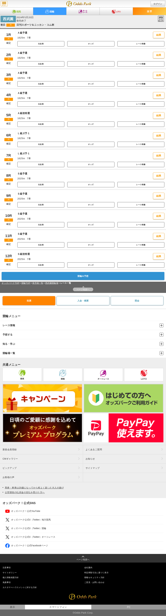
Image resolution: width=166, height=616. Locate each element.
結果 (158, 35)
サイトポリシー (10, 572)
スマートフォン (58, 607)
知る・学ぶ (83, 344)
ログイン (158, 4)
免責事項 (7, 582)
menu (4, 3)
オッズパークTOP (10, 283)
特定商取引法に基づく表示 (96, 572)
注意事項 (7, 567)
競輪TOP (25, 283)
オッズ (91, 44)
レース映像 (140, 44)
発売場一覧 (37, 283)
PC (128, 607)
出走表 (41, 44)
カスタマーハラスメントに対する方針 (20, 587)
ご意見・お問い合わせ (94, 582)
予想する (83, 335)
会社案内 (88, 567)
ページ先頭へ (83, 289)
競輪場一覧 (83, 353)
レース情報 (83, 325)
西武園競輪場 (51, 283)
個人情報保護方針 (11, 577)
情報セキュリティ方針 (94, 577)
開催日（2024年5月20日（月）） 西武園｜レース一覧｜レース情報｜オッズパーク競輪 (79, 3)
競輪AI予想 (82, 276)
